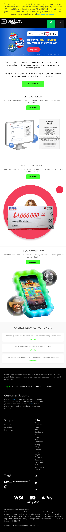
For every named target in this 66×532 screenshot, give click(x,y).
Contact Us (14, 399)
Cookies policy (38, 451)
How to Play (8, 430)
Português (40, 386)
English (7, 386)
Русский (15, 386)
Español (31, 386)
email (31, 404)
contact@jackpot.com (46, 14)
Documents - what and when (39, 462)
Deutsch (23, 386)
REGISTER (33, 84)
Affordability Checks (39, 468)
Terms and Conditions (39, 429)
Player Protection (38, 456)
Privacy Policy (37, 445)
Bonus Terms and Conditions (39, 438)
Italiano (49, 386)
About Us (7, 424)
